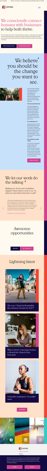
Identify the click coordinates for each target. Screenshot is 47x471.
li (25, 440)
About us (21, 453)
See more (15, 248)
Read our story (34, 160)
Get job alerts (27, 248)
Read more (22, 409)
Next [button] (40, 208)
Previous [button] (4, 208)
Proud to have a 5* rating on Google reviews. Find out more (29, 1)
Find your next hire (24, 46)
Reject (32, 467)
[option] (22, 207)
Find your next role (8, 46)
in (40, 440)
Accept (15, 467)
